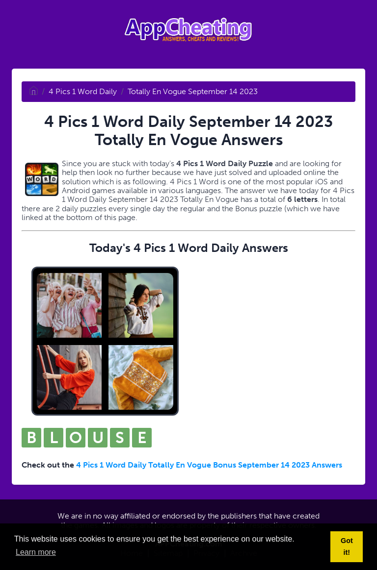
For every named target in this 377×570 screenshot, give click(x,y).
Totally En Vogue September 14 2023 (193, 91)
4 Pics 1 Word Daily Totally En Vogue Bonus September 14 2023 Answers (209, 465)
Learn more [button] (36, 552)
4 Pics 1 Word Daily (83, 91)
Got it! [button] (347, 546)
